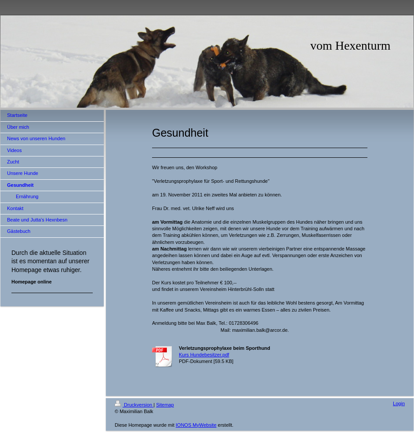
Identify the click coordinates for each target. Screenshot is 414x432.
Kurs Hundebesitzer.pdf (204, 354)
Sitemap (165, 404)
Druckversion (134, 404)
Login (399, 403)
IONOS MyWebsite (196, 425)
